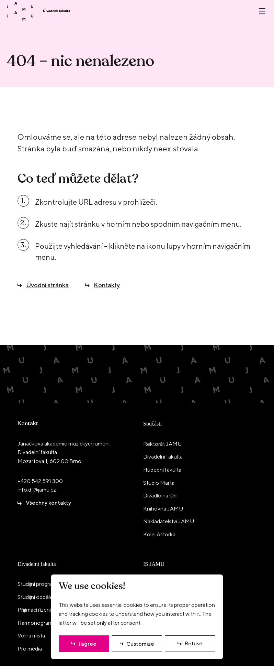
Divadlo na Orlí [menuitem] (160, 495)
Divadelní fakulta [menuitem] (163, 456)
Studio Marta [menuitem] (158, 483)
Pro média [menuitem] (30, 648)
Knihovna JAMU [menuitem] (163, 508)
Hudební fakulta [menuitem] (162, 469)
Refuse (193, 643)
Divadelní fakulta (37, 564)
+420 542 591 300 (40, 481)
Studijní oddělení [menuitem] (37, 597)
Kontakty (107, 285)
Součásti (152, 424)
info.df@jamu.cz (37, 489)
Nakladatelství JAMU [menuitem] (168, 521)
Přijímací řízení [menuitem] (34, 609)
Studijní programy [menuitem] (38, 584)
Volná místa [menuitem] (31, 635)
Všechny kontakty (48, 503)
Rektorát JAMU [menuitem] (162, 444)
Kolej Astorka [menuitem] (159, 534)
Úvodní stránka (47, 285)
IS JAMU (153, 564)
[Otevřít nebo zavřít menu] (262, 11)
